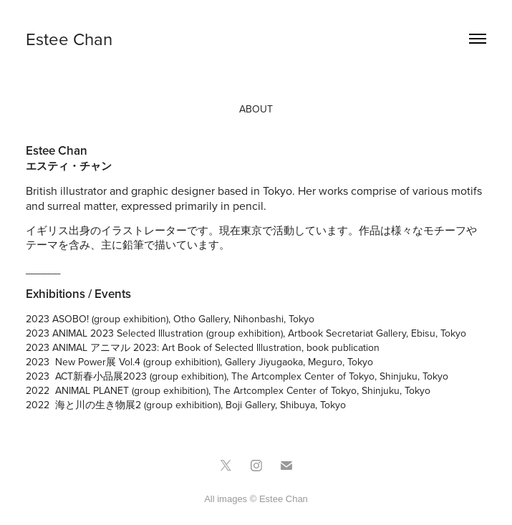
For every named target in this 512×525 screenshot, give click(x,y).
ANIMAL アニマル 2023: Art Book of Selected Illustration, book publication (216, 347)
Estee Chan (69, 39)
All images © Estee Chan (256, 498)
